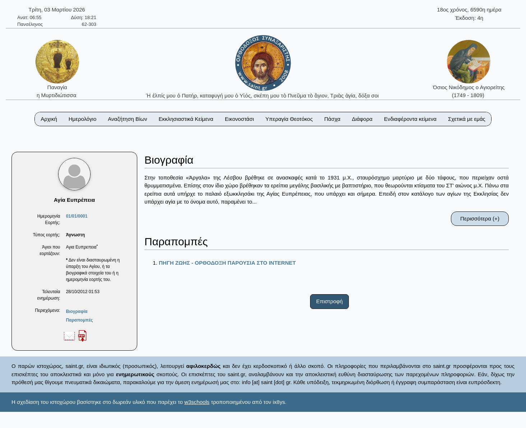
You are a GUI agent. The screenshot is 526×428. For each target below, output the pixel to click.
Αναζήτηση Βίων (127, 119)
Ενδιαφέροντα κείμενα (410, 119)
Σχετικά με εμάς (466, 119)
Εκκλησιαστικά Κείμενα (185, 119)
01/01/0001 (76, 216)
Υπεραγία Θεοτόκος (289, 119)
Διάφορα (362, 119)
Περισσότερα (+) (479, 218)
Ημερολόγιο (83, 119)
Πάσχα (332, 119)
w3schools (196, 402)
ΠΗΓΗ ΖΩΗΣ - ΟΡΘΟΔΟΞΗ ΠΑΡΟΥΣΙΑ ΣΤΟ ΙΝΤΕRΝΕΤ (227, 263)
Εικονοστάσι (239, 119)
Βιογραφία (76, 311)
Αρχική (49, 119)
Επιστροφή (329, 301)
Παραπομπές (79, 320)
